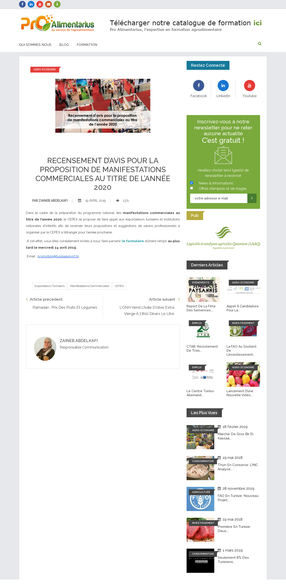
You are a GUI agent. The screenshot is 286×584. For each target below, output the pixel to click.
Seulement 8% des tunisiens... (234, 559)
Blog (64, 45)
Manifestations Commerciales (89, 286)
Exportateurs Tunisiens (50, 286)
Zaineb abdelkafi (50, 200)
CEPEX (119, 286)
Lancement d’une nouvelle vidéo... (240, 393)
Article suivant (164, 299)
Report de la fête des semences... (202, 308)
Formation (87, 45)
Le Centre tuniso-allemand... (201, 393)
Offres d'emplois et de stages (223, 188)
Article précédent (44, 299)
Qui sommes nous (35, 45)
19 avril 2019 (92, 200)
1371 (122, 200)
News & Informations (216, 183)
